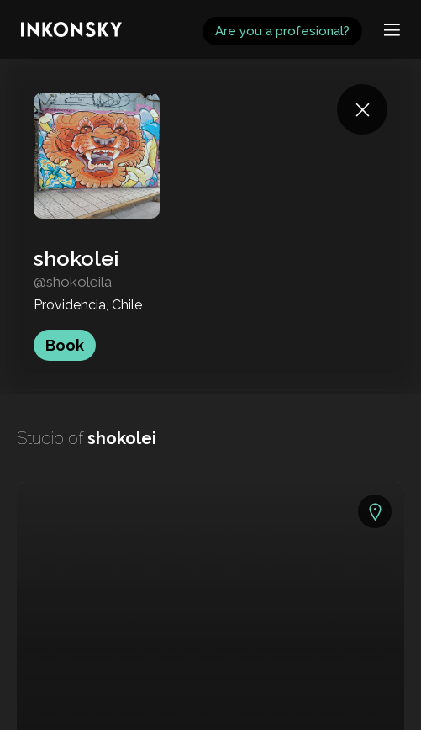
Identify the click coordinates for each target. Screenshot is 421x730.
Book (64, 345)
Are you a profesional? (282, 31)
